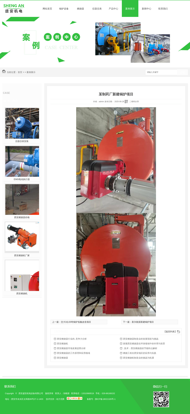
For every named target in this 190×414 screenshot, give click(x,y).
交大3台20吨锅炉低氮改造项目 (76, 322)
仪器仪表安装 (21, 141)
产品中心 (113, 8)
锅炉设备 (64, 8)
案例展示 (130, 8)
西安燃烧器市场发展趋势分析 (71, 348)
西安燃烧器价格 (22, 217)
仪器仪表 (97, 8)
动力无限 (60, 399)
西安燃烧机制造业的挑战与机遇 (138, 358)
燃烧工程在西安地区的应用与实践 (139, 353)
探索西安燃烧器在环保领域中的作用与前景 (144, 343)
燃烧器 (80, 8)
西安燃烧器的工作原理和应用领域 (73, 353)
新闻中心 (146, 8)
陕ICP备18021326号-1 (105, 399)
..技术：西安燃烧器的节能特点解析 (140, 348)
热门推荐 (12, 100)
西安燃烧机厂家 (22, 255)
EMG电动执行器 (22, 179)
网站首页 (47, 8)
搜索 (182, 72)
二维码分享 (134, 101)
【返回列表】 (170, 331)
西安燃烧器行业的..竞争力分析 (72, 339)
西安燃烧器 (62, 358)
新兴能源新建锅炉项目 (143, 322)
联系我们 (163, 8)
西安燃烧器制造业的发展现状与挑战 (140, 339)
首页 (20, 72)
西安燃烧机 (21, 293)
